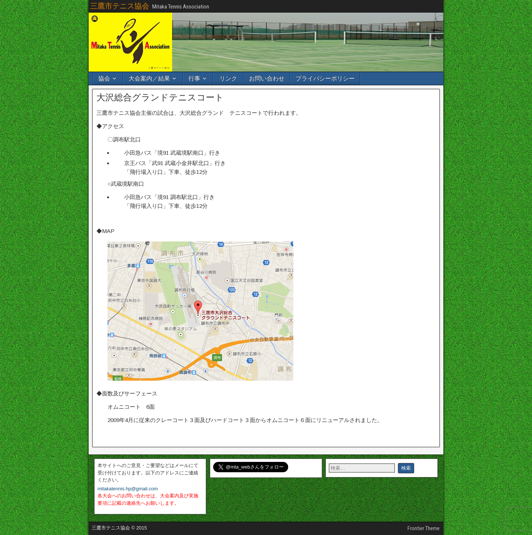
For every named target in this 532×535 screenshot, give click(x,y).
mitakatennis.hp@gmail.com (128, 488)
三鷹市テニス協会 (119, 5)
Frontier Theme (423, 528)
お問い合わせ (266, 78)
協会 (104, 78)
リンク (228, 78)
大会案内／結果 (149, 78)
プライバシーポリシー (325, 78)
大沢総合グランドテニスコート (160, 97)
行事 (194, 78)
